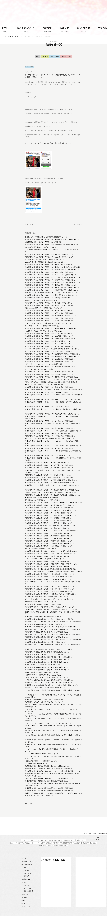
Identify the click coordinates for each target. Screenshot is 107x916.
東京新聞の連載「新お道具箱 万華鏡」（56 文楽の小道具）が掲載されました (50, 361)
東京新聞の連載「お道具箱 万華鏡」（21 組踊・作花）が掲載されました (49, 533)
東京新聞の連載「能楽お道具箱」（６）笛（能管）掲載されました (46, 654)
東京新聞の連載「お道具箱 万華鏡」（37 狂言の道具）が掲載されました (49, 468)
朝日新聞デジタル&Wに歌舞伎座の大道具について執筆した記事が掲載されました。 (52, 685)
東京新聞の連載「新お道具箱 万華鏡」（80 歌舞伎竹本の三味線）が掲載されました (53, 282)
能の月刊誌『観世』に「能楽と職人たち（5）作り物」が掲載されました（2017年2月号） (53, 621)
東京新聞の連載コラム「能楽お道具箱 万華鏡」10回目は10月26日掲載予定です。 (51, 569)
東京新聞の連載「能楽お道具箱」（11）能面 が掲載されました (45, 624)
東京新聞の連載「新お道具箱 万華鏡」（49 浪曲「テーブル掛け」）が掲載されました (53, 399)
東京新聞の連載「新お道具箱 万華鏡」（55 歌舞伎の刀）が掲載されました (50, 366)
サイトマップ (26, 907)
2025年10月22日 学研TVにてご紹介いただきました (41, 247)
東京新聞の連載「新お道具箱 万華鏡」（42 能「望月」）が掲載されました (50, 448)
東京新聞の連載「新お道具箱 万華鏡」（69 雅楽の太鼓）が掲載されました (50, 318)
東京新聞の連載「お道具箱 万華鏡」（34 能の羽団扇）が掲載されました (49, 482)
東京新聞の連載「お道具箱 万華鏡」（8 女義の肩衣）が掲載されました (48, 576)
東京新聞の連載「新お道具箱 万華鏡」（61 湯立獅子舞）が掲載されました (50, 346)
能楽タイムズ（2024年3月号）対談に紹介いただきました (43, 300)
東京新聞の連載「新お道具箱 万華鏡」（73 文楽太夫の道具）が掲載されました (51, 305)
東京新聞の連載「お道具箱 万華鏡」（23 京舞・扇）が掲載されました (48, 528)
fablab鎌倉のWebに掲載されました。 (36, 763)
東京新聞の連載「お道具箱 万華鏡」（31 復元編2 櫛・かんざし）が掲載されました (53, 502)
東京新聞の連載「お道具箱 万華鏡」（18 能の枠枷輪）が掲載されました (48, 541)
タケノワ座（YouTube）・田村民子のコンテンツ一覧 (42, 326)
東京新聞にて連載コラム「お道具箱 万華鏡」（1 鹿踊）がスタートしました (50, 607)
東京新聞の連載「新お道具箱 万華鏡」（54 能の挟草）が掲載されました (49, 372)
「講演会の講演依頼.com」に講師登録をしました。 (41, 761)
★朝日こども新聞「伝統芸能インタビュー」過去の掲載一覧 (44, 384)
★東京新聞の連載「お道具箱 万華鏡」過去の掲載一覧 (43, 242)
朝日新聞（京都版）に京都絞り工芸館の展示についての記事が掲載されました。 (50, 788)
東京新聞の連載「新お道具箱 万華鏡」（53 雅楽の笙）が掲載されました (49, 374)
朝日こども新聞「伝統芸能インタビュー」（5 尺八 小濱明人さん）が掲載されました (53, 431)
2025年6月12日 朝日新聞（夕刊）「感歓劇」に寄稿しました (44, 259)
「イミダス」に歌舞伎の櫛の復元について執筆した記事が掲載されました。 (49, 680)
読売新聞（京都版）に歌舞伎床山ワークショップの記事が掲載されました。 (49, 768)
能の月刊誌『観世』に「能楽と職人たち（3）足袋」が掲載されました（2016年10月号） (53, 634)
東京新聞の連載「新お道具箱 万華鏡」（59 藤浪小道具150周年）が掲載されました (52, 354)
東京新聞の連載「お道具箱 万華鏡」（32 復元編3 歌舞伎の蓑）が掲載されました (52, 495)
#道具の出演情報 (66, 56)
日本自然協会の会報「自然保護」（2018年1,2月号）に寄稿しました (46, 596)
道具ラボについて (26, 29)
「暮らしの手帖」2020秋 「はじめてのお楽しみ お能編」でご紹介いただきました (52, 492)
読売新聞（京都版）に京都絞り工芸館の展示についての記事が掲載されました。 (50, 790)
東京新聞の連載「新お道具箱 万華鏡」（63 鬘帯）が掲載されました (48, 341)
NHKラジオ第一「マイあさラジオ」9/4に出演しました (42, 664)
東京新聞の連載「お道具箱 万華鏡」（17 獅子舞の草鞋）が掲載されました (49, 543)
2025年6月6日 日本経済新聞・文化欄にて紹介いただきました (45, 262)
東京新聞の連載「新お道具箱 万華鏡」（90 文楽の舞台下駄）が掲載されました (51, 244)
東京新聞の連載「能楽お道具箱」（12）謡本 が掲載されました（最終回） (49, 619)
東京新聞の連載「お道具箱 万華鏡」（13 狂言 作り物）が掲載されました (49, 556)
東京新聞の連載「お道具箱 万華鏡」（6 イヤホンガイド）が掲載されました (50, 586)
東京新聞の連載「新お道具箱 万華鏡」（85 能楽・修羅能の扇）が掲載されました (52, 269)
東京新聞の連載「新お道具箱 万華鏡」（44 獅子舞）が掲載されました (48, 433)
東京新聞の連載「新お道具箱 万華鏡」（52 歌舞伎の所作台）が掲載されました (51, 377)
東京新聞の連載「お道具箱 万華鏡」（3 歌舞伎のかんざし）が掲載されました (50, 594)
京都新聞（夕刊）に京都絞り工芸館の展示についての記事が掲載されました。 (50, 778)
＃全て (38, 56)
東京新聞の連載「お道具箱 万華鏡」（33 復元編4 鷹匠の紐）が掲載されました (52, 490)
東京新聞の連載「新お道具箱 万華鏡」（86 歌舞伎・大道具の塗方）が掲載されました (53, 267)
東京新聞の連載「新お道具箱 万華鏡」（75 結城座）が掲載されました (48, 298)
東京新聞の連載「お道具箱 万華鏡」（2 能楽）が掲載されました (46, 604)
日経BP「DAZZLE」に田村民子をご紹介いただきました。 (43, 675)
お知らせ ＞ (28, 803)
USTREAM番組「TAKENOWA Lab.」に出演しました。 (42, 753)
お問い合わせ (83, 29)
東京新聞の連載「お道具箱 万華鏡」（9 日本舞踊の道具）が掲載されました (50, 574)
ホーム (4, 29)
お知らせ (64, 29)
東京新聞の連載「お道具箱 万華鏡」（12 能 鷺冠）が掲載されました (48, 561)
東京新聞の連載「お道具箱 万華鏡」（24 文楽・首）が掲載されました (48, 523)
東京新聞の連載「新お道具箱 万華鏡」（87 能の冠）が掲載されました (48, 264)
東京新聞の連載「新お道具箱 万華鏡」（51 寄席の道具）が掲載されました (50, 387)
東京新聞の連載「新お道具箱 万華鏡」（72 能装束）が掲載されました (48, 310)
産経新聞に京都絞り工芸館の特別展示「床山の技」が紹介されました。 (48, 766)
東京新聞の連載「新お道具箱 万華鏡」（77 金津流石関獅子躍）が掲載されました (52, 290)
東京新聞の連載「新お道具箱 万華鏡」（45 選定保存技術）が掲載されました (50, 428)
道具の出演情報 (28, 891)
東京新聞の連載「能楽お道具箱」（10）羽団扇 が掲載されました (46, 632)
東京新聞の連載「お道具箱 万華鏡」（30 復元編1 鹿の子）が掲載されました (51, 505)
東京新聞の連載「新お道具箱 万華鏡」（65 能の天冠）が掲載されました (49, 336)
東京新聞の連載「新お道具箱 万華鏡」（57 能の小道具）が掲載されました (50, 359)
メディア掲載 (27, 888)
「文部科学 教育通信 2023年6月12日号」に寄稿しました (43, 331)
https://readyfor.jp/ (30, 97)
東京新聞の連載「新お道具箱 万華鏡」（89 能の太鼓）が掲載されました (49, 254)
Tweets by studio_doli (53, 859)
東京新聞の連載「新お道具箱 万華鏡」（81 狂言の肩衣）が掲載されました (50, 280)
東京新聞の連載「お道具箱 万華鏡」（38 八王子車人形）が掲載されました (50, 465)
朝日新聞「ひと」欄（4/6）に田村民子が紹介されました (43, 616)
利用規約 (24, 897)
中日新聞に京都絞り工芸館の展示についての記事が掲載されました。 (47, 781)
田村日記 (102, 29)
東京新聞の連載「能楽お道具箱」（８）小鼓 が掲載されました (45, 642)
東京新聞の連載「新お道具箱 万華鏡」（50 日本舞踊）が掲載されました (49, 392)
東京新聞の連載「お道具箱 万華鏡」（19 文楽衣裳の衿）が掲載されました (49, 538)
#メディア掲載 (54, 56)
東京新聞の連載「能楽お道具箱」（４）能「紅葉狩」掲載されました (47, 659)
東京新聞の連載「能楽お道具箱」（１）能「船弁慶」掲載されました (47, 670)
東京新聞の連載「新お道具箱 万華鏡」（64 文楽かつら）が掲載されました (50, 338)
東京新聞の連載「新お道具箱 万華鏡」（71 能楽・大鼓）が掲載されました (50, 313)
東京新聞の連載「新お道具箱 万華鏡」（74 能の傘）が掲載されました (48, 303)
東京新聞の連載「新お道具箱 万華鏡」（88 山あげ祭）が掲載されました (49, 257)
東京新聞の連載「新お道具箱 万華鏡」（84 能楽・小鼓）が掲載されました (50, 272)
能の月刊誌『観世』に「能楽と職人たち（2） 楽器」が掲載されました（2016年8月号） (53, 639)
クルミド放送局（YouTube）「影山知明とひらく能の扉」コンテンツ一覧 (48, 323)
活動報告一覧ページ (27, 861)
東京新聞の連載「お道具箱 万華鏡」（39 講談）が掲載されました (47, 462)
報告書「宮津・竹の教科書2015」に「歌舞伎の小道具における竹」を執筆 (48, 649)
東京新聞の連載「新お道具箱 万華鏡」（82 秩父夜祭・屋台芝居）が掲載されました (53, 277)
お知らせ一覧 (11, 36)
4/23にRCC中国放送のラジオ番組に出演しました (40, 548)
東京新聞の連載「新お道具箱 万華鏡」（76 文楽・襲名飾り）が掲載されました (51, 295)
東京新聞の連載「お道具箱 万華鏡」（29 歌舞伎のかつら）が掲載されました (51, 510)
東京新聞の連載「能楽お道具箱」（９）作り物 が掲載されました (46, 637)
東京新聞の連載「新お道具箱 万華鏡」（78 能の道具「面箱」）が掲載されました (52, 287)
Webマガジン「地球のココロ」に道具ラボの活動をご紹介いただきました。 (49, 682)
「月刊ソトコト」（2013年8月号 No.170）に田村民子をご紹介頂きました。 (49, 723)
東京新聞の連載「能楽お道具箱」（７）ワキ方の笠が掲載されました (47, 652)
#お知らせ (45, 56)
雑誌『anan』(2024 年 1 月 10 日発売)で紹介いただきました (44, 308)
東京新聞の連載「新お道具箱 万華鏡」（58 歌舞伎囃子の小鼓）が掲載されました (52, 356)
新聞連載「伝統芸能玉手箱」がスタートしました (40, 602)
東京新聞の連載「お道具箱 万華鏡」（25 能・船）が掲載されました (48, 520)
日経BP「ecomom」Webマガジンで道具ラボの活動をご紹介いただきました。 (49, 677)
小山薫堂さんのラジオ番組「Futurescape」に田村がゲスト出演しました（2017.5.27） (52, 609)
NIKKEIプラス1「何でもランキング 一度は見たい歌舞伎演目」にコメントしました (52, 349)
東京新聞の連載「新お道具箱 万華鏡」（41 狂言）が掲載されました (48, 455)
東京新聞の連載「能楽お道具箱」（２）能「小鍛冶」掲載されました (47, 667)
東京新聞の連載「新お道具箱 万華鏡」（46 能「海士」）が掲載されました (50, 421)
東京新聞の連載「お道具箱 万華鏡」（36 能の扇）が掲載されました (48, 475)
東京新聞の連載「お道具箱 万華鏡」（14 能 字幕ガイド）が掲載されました (50, 553)
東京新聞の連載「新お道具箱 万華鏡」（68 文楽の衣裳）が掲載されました (50, 320)
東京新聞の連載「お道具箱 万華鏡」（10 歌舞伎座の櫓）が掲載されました (49, 566)
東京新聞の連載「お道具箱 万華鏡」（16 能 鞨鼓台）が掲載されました (48, 546)
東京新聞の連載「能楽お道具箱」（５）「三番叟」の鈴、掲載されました (48, 657)
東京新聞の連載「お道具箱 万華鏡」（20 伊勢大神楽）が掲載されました (48, 536)
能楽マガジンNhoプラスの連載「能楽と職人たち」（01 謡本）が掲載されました (51, 438)
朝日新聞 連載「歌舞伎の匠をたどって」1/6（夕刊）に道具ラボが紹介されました (51, 627)
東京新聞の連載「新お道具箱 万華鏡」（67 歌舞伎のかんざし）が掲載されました (52, 328)
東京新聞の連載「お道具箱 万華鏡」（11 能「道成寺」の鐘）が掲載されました (51, 564)
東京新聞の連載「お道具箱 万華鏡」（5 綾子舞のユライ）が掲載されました (50, 589)
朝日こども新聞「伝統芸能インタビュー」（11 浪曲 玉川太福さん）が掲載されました (53, 389)
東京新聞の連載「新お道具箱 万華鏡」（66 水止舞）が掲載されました (48, 333)
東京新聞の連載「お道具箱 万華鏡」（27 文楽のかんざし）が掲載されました (51, 515)
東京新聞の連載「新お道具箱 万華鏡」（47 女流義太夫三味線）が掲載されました (52, 414)
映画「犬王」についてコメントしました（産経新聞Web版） (44, 364)
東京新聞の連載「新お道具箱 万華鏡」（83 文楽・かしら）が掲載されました (50, 275)
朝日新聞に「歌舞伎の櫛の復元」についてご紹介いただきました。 (46, 699)
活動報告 (47, 29)
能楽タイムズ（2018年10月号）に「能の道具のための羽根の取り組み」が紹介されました (53, 571)
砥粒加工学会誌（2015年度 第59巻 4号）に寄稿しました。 (44, 672)
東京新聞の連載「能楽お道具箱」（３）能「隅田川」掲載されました (47, 662)
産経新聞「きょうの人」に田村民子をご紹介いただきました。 (45, 702)
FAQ (23, 903)
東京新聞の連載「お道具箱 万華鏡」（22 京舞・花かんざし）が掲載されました (51, 530)
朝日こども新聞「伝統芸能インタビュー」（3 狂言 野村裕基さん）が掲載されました (53, 445)
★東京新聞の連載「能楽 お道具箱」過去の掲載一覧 (41, 497)
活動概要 (26, 870)
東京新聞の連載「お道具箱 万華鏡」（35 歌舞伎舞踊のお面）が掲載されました (51, 480)
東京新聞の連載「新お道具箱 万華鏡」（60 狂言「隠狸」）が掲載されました (50, 351)
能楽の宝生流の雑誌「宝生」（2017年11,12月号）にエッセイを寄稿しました (49, 599)
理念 (25, 867)
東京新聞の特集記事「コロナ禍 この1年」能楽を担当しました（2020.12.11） (50, 477)
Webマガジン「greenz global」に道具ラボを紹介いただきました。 (46, 687)
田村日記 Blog (26, 879)
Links (23, 900)
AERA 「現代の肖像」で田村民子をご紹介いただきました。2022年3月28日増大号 (51, 382)
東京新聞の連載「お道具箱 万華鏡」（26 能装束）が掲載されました (48, 518)
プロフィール (27, 873)
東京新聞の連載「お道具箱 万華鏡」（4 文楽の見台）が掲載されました (48, 591)
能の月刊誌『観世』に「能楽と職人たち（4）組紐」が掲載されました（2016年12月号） (53, 629)
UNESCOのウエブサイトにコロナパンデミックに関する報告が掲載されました (50, 507)
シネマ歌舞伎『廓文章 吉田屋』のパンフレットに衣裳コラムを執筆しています (50, 525)
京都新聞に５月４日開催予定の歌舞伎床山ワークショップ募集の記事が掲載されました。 (53, 771)
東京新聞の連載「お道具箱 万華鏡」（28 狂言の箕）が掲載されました (48, 513)
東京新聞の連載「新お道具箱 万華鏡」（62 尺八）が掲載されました (48, 343)
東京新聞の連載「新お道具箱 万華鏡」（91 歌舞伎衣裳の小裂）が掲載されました (52, 239)
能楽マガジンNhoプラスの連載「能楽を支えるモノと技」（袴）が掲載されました (51, 292)
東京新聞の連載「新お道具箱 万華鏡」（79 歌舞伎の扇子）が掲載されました (50, 285)
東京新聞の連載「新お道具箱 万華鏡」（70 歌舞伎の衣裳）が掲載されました (50, 315)
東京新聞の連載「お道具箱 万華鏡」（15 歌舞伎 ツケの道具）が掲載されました (51, 551)
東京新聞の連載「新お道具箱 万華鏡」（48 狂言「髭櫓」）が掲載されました (50, 406)
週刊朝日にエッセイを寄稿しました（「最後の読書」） (43, 500)
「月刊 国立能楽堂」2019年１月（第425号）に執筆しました (44, 559)
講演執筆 (26, 876)
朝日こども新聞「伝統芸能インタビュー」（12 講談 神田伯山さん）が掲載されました (53, 379)
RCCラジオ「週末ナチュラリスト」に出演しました (41, 369)
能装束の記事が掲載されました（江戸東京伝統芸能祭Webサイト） (46, 237)
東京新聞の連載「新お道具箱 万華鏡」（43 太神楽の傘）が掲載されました (50, 436)
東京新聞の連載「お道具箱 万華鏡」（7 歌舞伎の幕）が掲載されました (48, 579)
